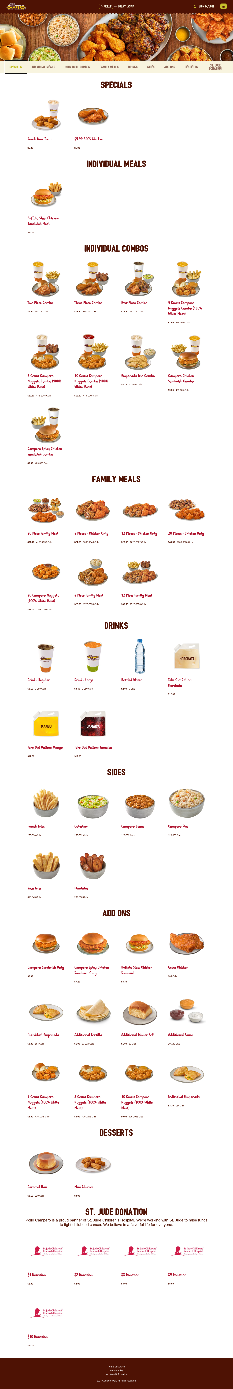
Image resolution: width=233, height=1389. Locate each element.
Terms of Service (116, 1366)
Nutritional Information (116, 1373)
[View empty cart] (223, 6)
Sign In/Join (203, 6)
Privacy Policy (116, 1370)
